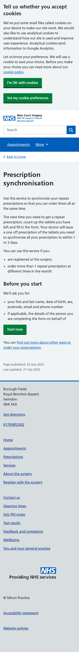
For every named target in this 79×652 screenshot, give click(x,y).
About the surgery (17, 474)
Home (8, 440)
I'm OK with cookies (22, 83)
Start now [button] (15, 329)
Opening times (14, 506)
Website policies (15, 628)
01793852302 (13, 425)
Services (9, 465)
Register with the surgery (22, 482)
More (42, 144)
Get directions (14, 414)
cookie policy (13, 72)
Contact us (11, 497)
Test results (11, 523)
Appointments (18, 144)
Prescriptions (13, 457)
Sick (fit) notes (14, 514)
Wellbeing (11, 540)
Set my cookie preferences (27, 98)
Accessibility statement (20, 613)
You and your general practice (26, 548)
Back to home (16, 157)
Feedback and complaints (23, 531)
